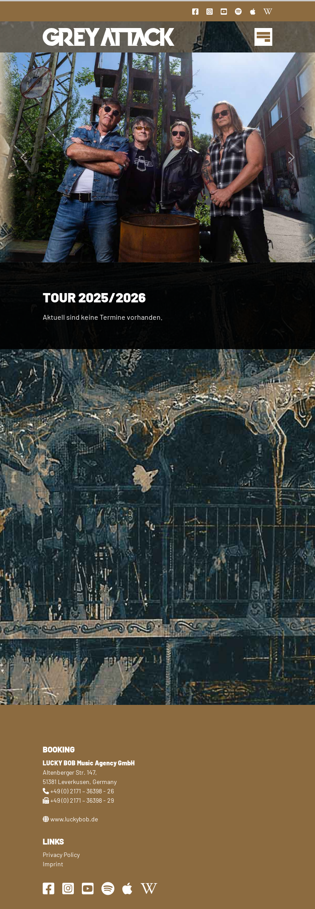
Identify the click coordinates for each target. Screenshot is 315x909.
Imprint (53, 864)
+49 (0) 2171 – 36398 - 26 (82, 791)
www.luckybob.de (74, 819)
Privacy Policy (61, 854)
